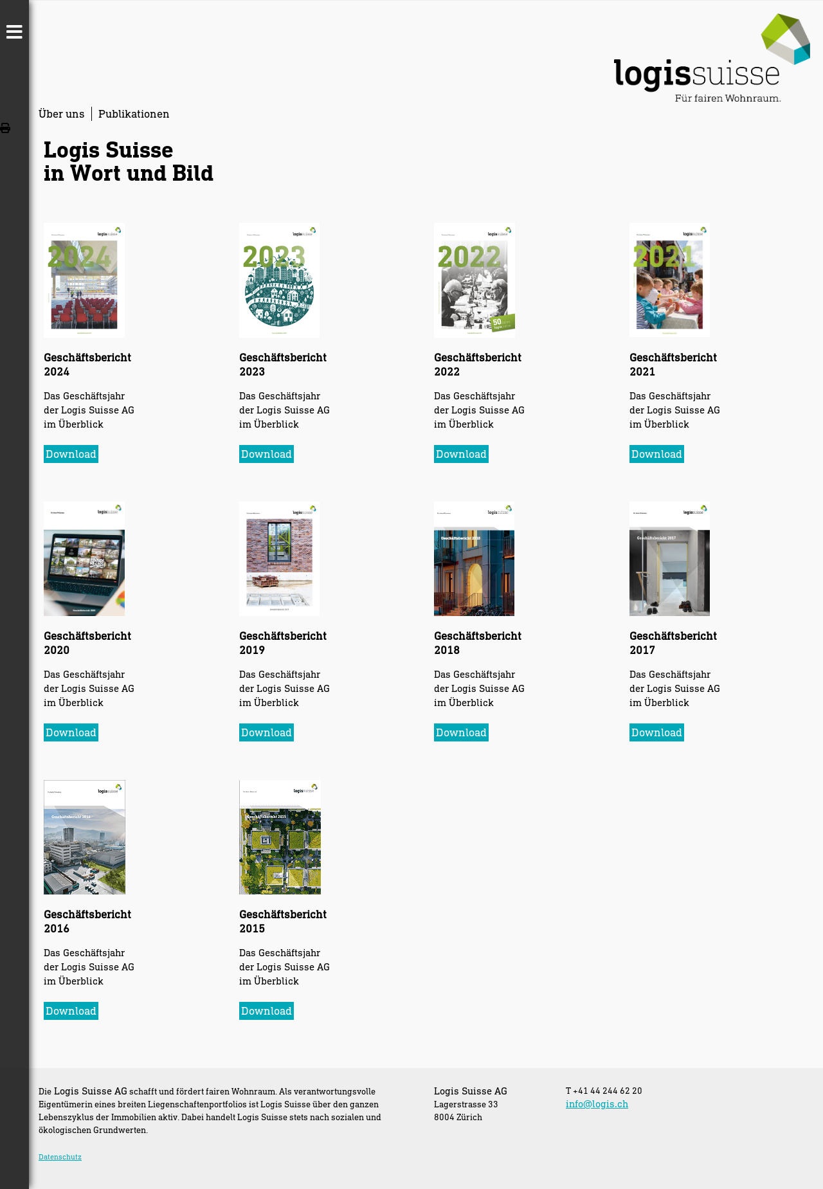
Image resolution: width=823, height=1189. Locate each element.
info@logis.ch (597, 1103)
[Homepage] (712, 97)
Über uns (62, 113)
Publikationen (134, 113)
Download (71, 453)
